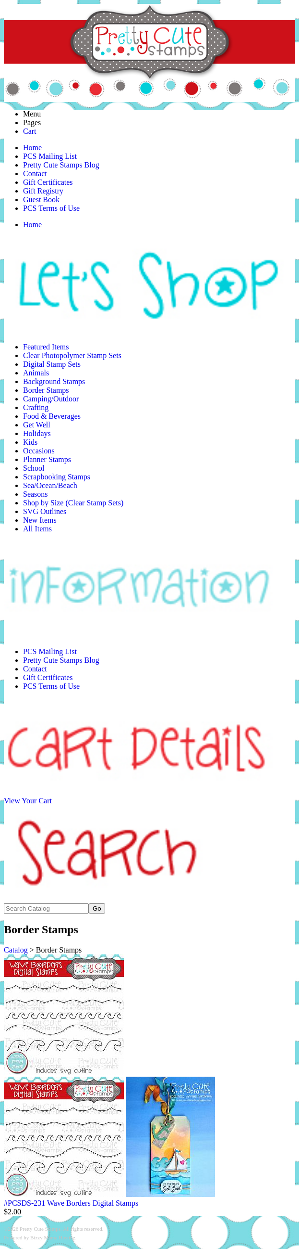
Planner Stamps (47, 459)
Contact (35, 173)
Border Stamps (46, 390)
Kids (30, 442)
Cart (29, 131)
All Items (37, 529)
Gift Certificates (48, 182)
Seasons (35, 494)
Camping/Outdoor (51, 399)
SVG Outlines (44, 511)
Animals (36, 373)
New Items (40, 520)
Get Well (36, 425)
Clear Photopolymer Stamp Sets (72, 355)
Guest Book (41, 199)
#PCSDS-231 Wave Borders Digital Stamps (71, 1203)
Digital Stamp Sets (52, 364)
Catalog (16, 950)
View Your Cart (28, 801)
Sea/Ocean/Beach (50, 485)
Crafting (35, 407)
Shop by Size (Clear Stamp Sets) (73, 503)
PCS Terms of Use (51, 208)
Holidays (37, 433)
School (33, 468)
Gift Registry (43, 191)
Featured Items (46, 347)
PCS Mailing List (50, 156)
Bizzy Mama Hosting (52, 1237)
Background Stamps (54, 381)
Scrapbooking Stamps (56, 477)
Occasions (39, 451)
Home (32, 147)
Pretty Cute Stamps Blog (61, 165)
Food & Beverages (52, 416)
